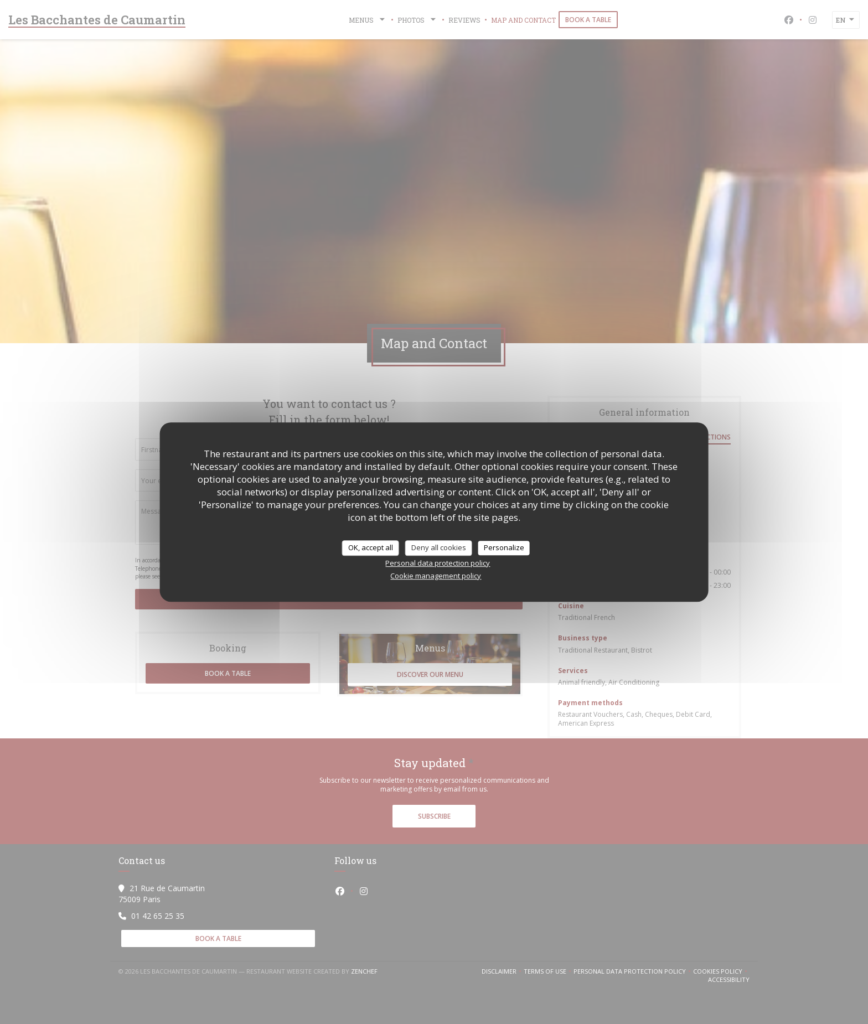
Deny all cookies (438, 547)
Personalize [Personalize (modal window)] (504, 547)
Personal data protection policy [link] (437, 563)
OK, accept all (370, 547)
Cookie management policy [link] (435, 576)
